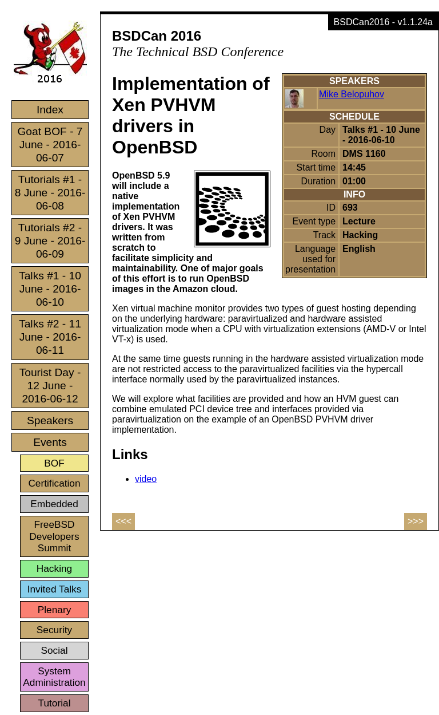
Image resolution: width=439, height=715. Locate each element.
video (146, 479)
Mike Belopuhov (351, 94)
